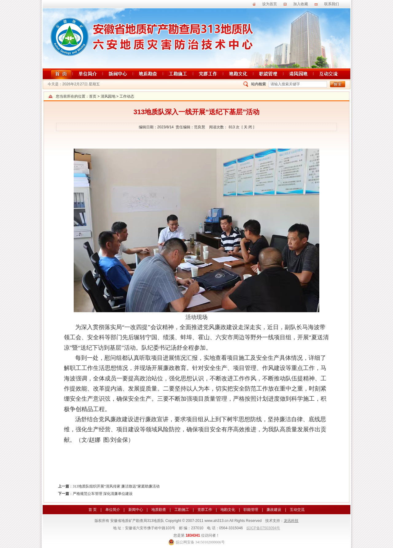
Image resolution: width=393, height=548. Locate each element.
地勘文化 (227, 509)
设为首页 (269, 4)
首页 (92, 96)
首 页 (92, 509)
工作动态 (126, 96)
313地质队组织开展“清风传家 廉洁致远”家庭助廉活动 (116, 486)
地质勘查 (158, 509)
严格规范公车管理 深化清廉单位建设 (103, 494)
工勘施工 (181, 509)
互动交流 (297, 509)
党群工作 (204, 509)
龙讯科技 (291, 521)
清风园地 (108, 96)
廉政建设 (274, 509)
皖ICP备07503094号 (263, 528)
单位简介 (112, 509)
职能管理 (250, 509)
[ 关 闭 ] (248, 127)
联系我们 (331, 4)
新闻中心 (135, 509)
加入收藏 (300, 4)
